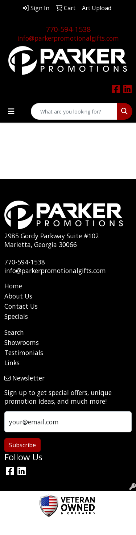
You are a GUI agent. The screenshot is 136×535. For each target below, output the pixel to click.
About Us (18, 296)
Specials (16, 316)
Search (14, 332)
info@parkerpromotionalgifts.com (68, 38)
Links (12, 362)
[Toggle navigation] (11, 111)
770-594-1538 (68, 29)
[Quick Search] (74, 111)
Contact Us (21, 306)
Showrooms (21, 342)
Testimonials (23, 352)
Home (13, 285)
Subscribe (22, 445)
